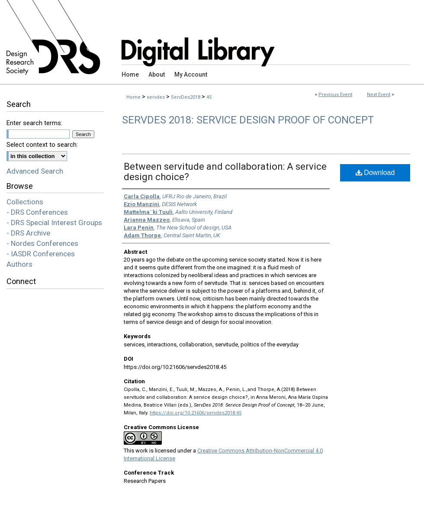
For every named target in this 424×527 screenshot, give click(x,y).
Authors (19, 264)
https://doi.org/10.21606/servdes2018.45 (195, 413)
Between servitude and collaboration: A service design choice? (225, 171)
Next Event (378, 94)
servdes (156, 97)
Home (133, 97)
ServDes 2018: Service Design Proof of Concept (248, 120)
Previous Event (335, 94)
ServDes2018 (186, 97)
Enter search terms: (34, 123)
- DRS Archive (28, 233)
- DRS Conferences (37, 212)
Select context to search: (42, 145)
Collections (24, 201)
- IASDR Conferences (40, 253)
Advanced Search (34, 171)
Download (375, 172)
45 (209, 97)
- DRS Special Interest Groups (54, 222)
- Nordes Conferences (42, 243)
